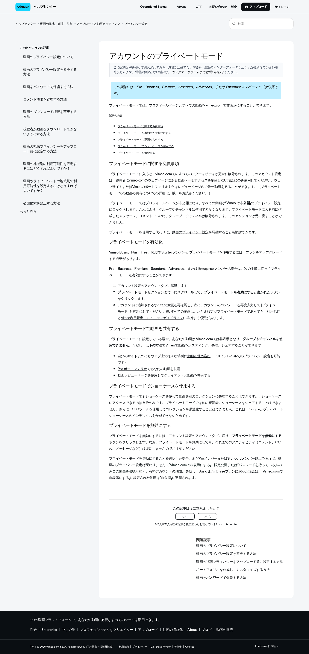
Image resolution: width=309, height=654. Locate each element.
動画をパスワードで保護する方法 (48, 87)
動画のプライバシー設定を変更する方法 (50, 72)
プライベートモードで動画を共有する (140, 139)
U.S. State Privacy (160, 647)
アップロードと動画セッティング (98, 23)
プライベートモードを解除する (136, 152)
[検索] (261, 23)
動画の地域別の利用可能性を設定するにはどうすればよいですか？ (50, 166)
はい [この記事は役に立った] (185, 516)
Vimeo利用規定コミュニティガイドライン (152, 318)
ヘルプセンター (45, 6)
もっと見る (28, 211)
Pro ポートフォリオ (132, 369)
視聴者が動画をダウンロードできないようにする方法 (50, 131)
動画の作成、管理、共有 (56, 23)
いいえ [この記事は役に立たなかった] (207, 516)
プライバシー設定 (136, 23)
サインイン (282, 7)
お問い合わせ (218, 7)
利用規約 (273, 311)
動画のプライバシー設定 (190, 232)
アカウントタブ (155, 286)
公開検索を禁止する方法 (41, 203)
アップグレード (270, 252)
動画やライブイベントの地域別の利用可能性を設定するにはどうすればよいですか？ (50, 186)
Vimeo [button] (179, 7)
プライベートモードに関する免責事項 (140, 126)
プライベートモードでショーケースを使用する (146, 146)
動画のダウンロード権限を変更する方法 (50, 114)
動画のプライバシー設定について (48, 57)
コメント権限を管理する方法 (45, 99)
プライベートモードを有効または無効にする (144, 133)
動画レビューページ (132, 375)
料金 (234, 7)
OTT (196, 7)
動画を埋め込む (199, 356)
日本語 (273, 646)
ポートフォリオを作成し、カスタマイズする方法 (233, 570)
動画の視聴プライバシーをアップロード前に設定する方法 (50, 149)
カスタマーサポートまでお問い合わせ (197, 72)
